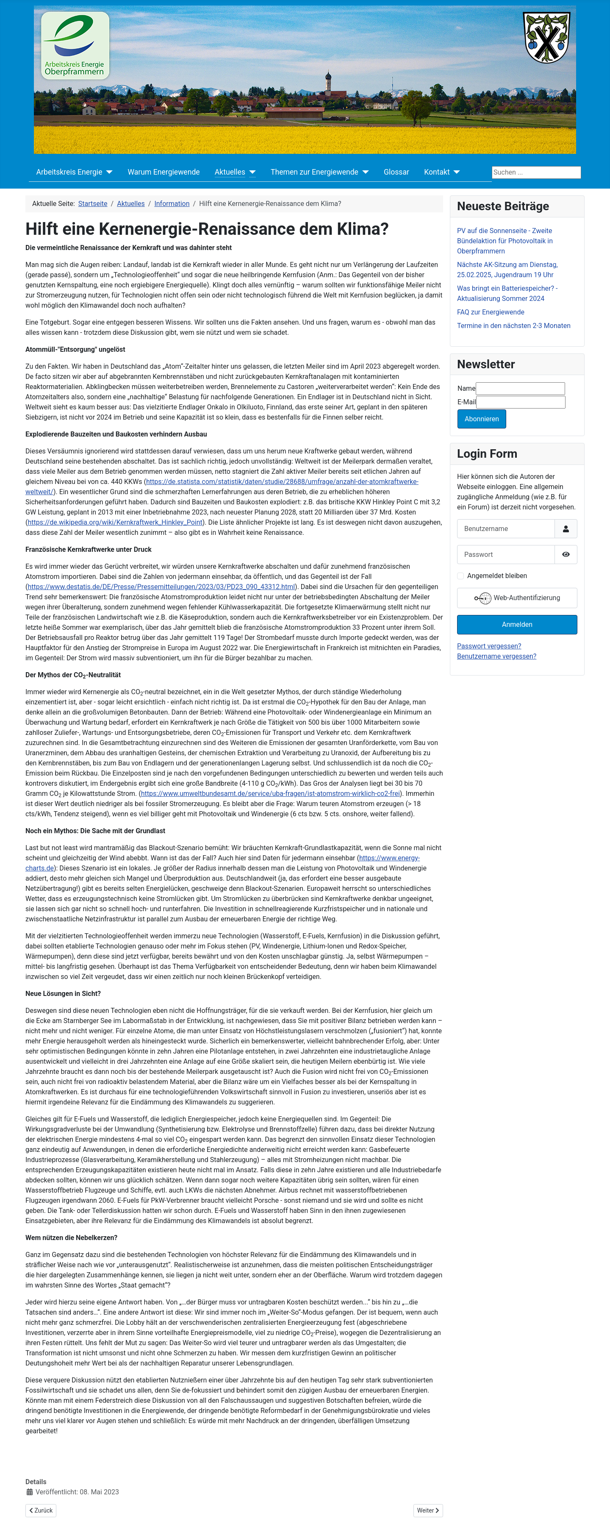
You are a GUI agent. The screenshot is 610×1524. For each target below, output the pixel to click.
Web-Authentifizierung (517, 598)
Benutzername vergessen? (496, 656)
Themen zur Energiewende (314, 172)
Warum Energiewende (164, 172)
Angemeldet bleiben (497, 576)
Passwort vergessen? (489, 646)
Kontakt (437, 172)
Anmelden (517, 624)
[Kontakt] (455, 172)
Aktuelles (230, 172)
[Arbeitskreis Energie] (107, 172)
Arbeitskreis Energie (69, 172)
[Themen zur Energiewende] (363, 172)
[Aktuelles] (250, 172)
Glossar (396, 172)
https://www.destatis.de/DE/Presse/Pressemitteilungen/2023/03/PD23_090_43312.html (161, 587)
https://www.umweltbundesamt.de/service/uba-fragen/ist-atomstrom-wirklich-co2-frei (270, 794)
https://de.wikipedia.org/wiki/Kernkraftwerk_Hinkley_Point (115, 522)
